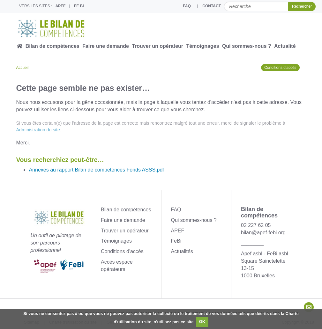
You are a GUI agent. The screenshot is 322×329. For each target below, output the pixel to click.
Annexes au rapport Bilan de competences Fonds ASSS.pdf (96, 169)
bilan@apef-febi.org (263, 232)
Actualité (285, 46)
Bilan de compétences (52, 46)
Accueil (22, 67)
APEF (60, 6)
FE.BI (79, 6)
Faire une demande (105, 46)
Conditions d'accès (280, 67)
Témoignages (202, 46)
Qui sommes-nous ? (246, 46)
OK (202, 321)
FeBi (176, 241)
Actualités (182, 251)
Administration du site (38, 129)
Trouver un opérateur (157, 46)
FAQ (187, 6)
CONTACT (211, 6)
